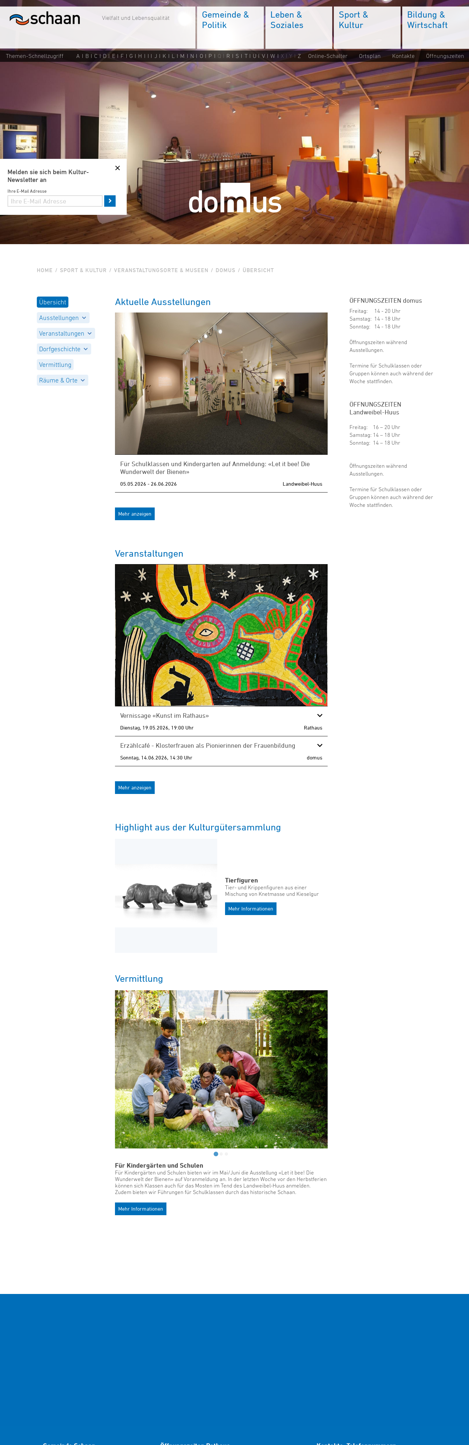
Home (45, 270)
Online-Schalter (328, 56)
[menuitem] (230, 28)
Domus (225, 270)
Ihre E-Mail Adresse (27, 191)
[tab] (216, 1154)
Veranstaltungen (65, 333)
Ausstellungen (62, 317)
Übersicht (52, 302)
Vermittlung (55, 364)
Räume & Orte (62, 380)
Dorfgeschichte (63, 349)
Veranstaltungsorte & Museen (161, 270)
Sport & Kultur (83, 270)
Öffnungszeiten (445, 56)
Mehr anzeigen (134, 514)
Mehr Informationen (250, 908)
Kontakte (403, 56)
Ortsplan (370, 56)
